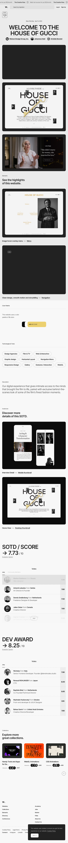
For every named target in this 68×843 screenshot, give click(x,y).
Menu (29, 241)
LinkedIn (20, 832)
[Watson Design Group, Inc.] (17, 38)
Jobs (36, 809)
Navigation (46, 298)
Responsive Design (12, 365)
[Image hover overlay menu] (34, 213)
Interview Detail (8, 473)
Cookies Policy (6, 830)
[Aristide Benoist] (54, 38)
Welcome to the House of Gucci (34, 30)
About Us (37, 819)
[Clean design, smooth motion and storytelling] (34, 269)
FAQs (36, 815)
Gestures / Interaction (44, 365)
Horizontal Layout (28, 359)
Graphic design (10, 359)
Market (37, 812)
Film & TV (26, 354)
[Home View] (34, 500)
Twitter (27, 832)
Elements (5, 812)
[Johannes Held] (38, 38)
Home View (6, 528)
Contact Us (38, 822)
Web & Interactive (42, 354)
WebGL (60, 365)
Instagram (13, 832)
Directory (5, 815)
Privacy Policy (25, 830)
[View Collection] (12, 750)
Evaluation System (7, 557)
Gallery (27, 365)
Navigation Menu (47, 359)
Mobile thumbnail (25, 473)
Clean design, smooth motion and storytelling (20, 298)
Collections (5, 809)
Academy (38, 806)
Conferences (6, 819)
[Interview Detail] (34, 445)
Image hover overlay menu (12, 241)
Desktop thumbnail (22, 528)
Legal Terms (16, 830)
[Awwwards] (6, 7)
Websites (5, 806)
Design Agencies (11, 354)
